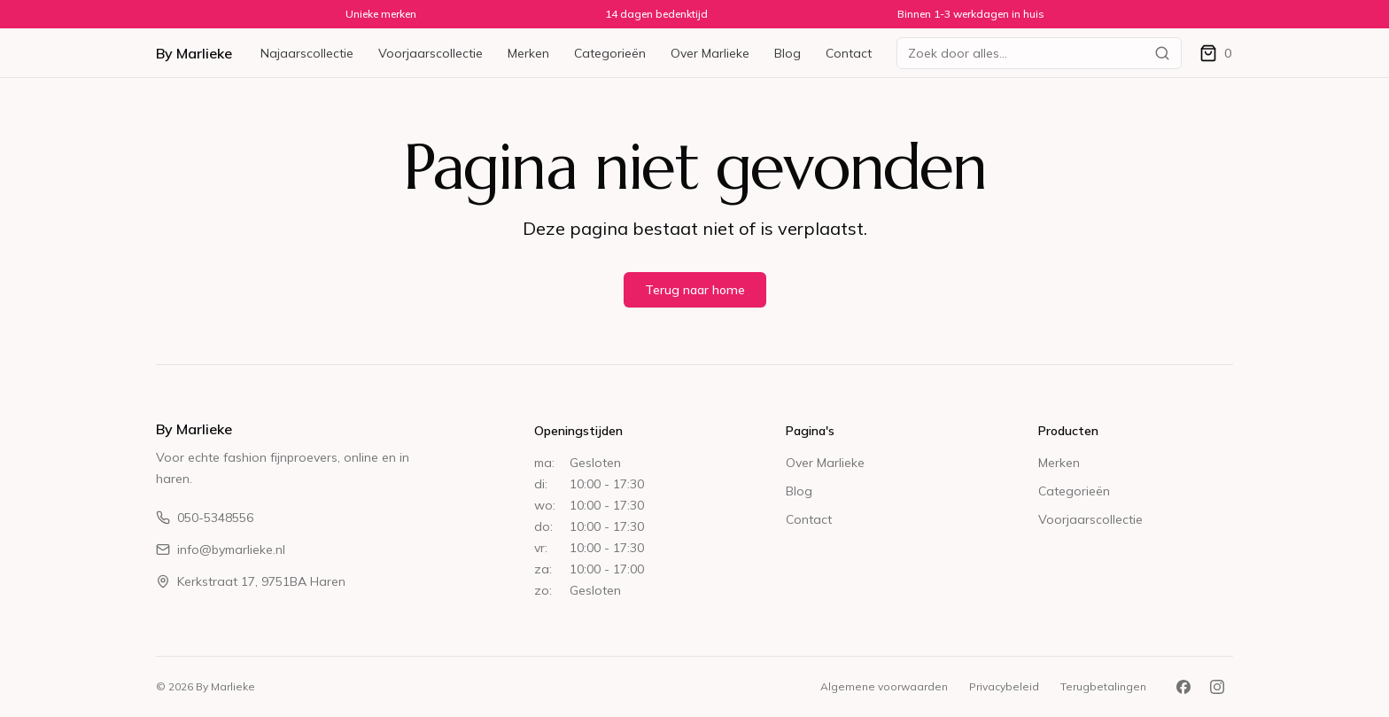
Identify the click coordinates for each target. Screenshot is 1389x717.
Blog (787, 53)
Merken (528, 53)
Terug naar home (695, 290)
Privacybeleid (1004, 686)
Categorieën (610, 53)
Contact (849, 53)
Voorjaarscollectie (430, 53)
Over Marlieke (710, 53)
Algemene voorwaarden (884, 686)
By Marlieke (194, 53)
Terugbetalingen (1103, 686)
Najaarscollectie (306, 53)
